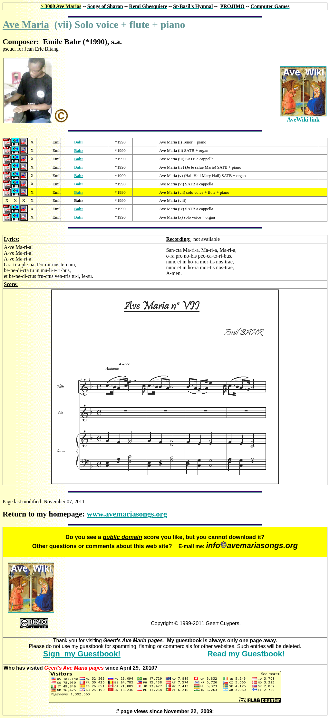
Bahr (78, 142)
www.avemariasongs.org (127, 514)
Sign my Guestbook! (82, 653)
